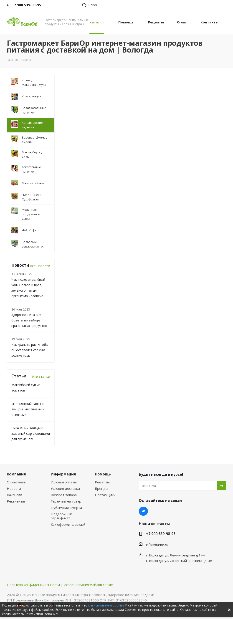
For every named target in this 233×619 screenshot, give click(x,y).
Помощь (103, 474)
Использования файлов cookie (88, 584)
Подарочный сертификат (61, 516)
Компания (16, 474)
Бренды (101, 488)
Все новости (40, 265)
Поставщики (105, 495)
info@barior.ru (157, 544)
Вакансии (14, 495)
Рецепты (102, 482)
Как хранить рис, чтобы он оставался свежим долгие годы (29, 350)
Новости (14, 488)
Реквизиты (16, 501)
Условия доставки (65, 488)
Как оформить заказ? (68, 524)
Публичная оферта (66, 507)
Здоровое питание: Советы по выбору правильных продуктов (29, 320)
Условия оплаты (64, 482)
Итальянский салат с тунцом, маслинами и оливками (27, 409)
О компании (16, 482)
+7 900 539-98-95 (160, 533)
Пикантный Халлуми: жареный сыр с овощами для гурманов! (30, 433)
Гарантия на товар (66, 501)
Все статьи (41, 376)
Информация (63, 474)
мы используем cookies (106, 605)
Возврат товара (64, 495)
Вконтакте (143, 511)
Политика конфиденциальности (33, 584)
